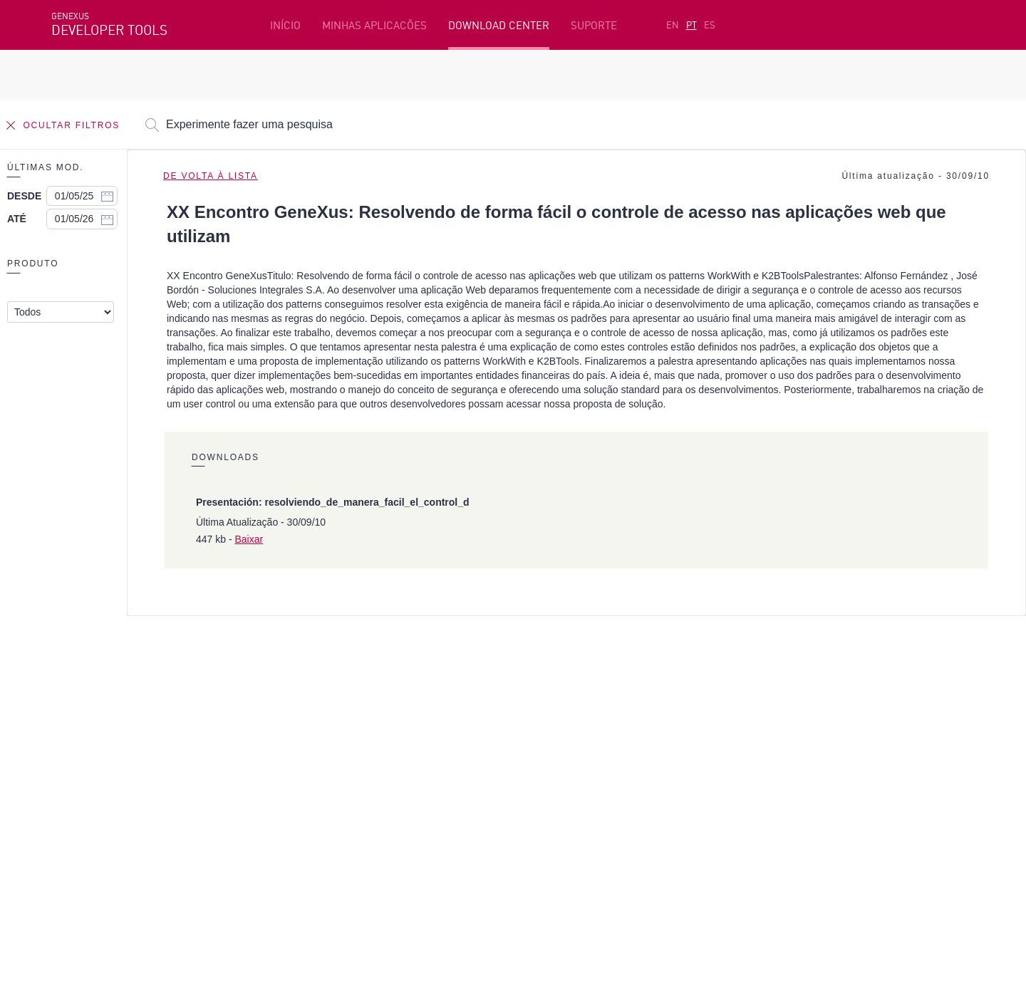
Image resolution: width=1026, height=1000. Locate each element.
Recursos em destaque (107, 694)
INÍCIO (285, 25)
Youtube (265, 835)
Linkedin (176, 835)
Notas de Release (794, 760)
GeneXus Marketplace (392, 738)
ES (709, 25)
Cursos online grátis (388, 716)
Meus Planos (84, 760)
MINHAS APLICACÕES (374, 25)
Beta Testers (84, 738)
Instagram (126, 835)
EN (672, 25)
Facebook (73, 835)
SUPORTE (594, 25)
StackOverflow (324, 835)
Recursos (774, 694)
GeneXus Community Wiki (401, 760)
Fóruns (768, 738)
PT (691, 25)
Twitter (220, 835)
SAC (761, 716)
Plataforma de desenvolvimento (418, 694)
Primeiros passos (94, 716)
